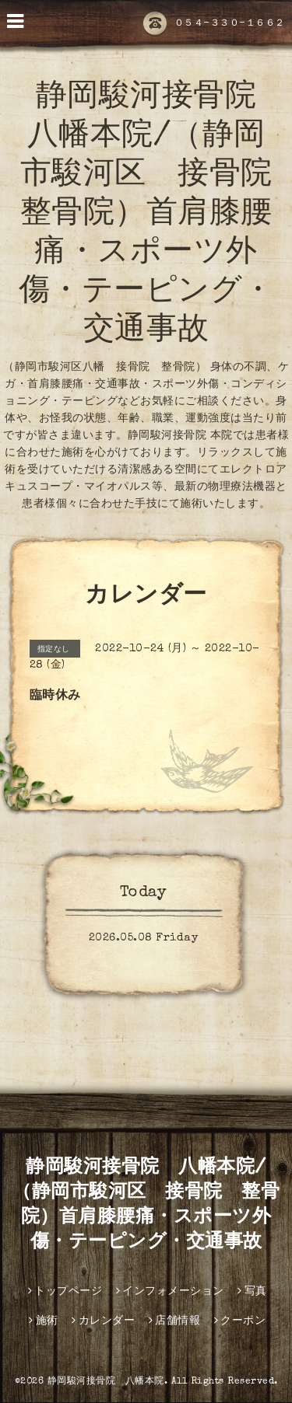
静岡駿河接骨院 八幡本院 (105, 1382)
